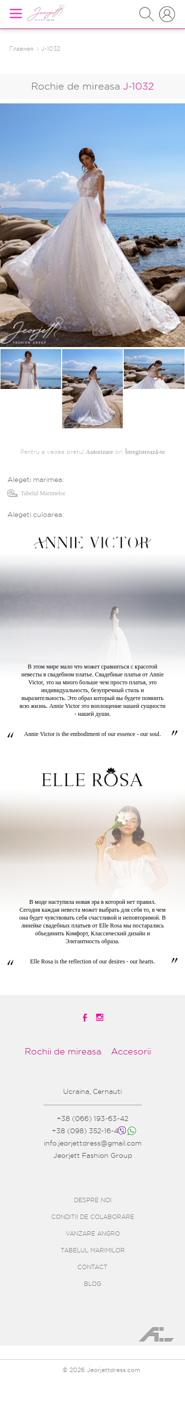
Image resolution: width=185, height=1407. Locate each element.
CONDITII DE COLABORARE (92, 1217)
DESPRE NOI (92, 1200)
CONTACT (92, 1267)
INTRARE (167, 10)
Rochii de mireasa (63, 1051)
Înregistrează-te (145, 451)
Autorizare (99, 451)
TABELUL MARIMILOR (93, 1250)
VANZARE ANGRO (93, 1233)
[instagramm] (100, 1017)
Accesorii (131, 1051)
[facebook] (85, 1018)
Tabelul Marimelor (43, 493)
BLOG (92, 1283)
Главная (21, 48)
